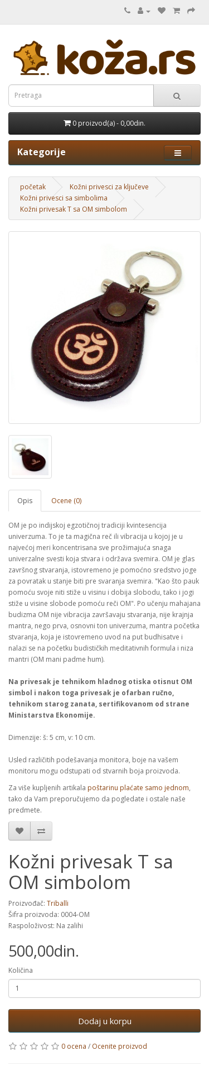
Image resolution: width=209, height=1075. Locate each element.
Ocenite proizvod (119, 1046)
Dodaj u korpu (105, 1020)
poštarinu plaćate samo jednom (137, 787)
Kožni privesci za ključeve (109, 187)
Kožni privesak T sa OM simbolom (73, 209)
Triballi (58, 903)
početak (33, 187)
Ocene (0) (66, 500)
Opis (24, 500)
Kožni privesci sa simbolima (64, 198)
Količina (20, 970)
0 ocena (73, 1046)
